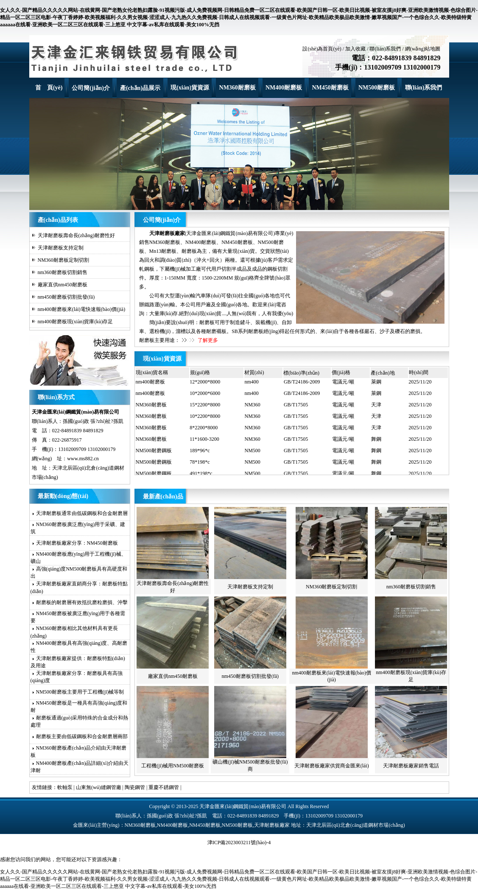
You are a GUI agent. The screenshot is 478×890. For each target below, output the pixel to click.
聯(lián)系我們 (385, 49)
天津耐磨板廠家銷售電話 (411, 766)
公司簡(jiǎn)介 (91, 88)
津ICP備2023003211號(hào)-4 (239, 842)
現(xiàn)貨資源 (190, 87)
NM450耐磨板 (330, 87)
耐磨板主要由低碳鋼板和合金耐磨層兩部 (82, 736)
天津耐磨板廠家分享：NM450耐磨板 (77, 543)
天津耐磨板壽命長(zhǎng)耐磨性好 (76, 235)
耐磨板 (207, 322)
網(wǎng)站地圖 (423, 49)
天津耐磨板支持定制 (61, 248)
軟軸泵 (65, 787)
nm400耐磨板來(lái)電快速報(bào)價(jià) (82, 309)
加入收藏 (355, 49)
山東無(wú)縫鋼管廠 (98, 787)
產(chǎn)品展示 (140, 88)
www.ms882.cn (83, 459)
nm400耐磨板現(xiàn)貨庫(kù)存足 (75, 322)
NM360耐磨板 (237, 87)
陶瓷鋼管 (135, 787)
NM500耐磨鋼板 (154, 452)
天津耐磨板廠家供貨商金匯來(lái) (331, 766)
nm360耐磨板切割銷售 (62, 272)
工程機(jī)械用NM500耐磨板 (172, 766)
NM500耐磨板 (376, 87)
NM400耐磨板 (284, 87)
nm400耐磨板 (150, 383)
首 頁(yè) (49, 87)
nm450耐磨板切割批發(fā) (66, 297)
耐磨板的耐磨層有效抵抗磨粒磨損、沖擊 (82, 602)
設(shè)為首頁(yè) (321, 49)
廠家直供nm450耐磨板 (62, 285)
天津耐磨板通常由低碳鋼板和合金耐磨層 (82, 513)
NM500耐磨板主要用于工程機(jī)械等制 (80, 692)
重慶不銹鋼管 (163, 787)
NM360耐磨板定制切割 (63, 260)
